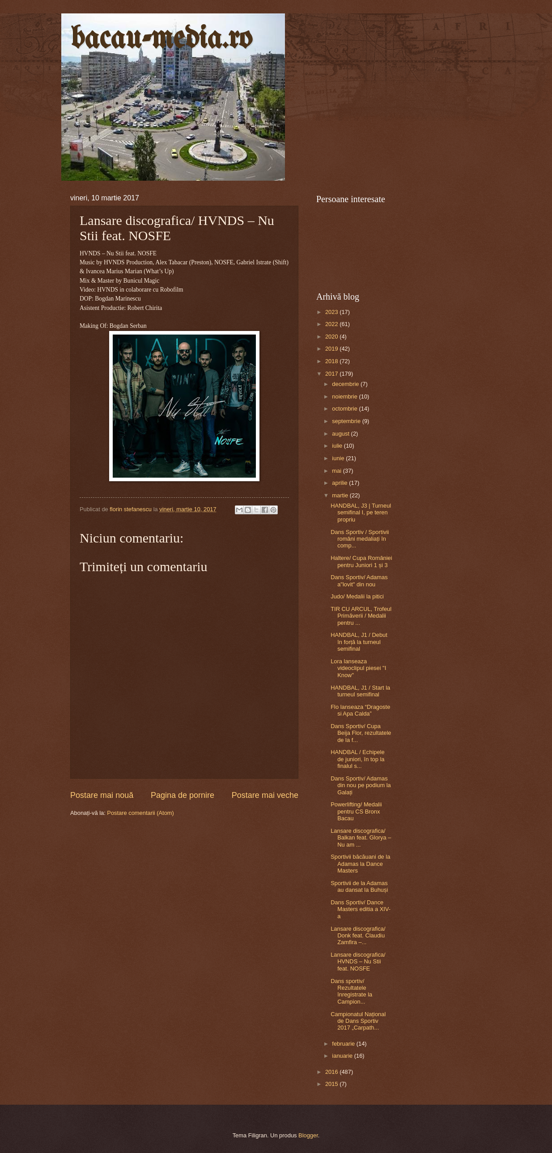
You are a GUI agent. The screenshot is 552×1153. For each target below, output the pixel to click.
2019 (332, 348)
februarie (344, 1043)
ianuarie (343, 1055)
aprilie (340, 482)
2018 (332, 361)
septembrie (347, 421)
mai (337, 470)
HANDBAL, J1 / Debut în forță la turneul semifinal (359, 642)
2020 (332, 336)
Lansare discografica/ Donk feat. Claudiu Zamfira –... (358, 935)
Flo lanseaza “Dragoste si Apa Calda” (360, 710)
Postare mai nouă (101, 795)
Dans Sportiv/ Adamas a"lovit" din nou (359, 580)
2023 (332, 312)
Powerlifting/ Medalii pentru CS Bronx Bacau (356, 811)
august (341, 433)
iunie (339, 458)
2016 (332, 1071)
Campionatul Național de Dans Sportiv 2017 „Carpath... (358, 1021)
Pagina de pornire (182, 795)
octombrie (345, 408)
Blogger (308, 1135)
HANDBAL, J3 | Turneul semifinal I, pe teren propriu (361, 512)
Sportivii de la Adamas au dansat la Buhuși (359, 886)
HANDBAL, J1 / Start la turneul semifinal (360, 691)
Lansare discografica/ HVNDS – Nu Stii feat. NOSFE (358, 961)
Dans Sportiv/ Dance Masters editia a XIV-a (361, 909)
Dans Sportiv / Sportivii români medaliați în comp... (360, 539)
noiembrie (345, 396)
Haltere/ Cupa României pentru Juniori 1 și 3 (361, 561)
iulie (338, 445)
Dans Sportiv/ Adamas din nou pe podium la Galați (361, 785)
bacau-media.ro (161, 39)
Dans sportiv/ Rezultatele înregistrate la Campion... (351, 991)
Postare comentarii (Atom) (140, 813)
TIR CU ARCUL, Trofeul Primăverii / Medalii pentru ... (361, 616)
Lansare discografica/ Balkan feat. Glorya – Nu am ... (361, 837)
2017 (332, 373)
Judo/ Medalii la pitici (357, 596)
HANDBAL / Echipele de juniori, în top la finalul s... (357, 759)
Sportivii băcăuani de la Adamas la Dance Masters (360, 863)
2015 (332, 1084)
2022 (332, 324)
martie (340, 495)
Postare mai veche (265, 795)
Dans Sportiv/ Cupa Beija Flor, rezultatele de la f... (361, 733)
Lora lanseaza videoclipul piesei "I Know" (358, 668)
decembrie (346, 384)
